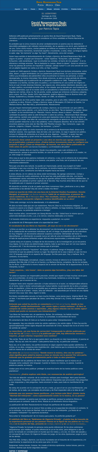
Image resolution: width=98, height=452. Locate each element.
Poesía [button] (34, 9)
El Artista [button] (65, 9)
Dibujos (49, 9)
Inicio (26, 9)
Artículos (57, 9)
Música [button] (42, 9)
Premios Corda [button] (77, 9)
